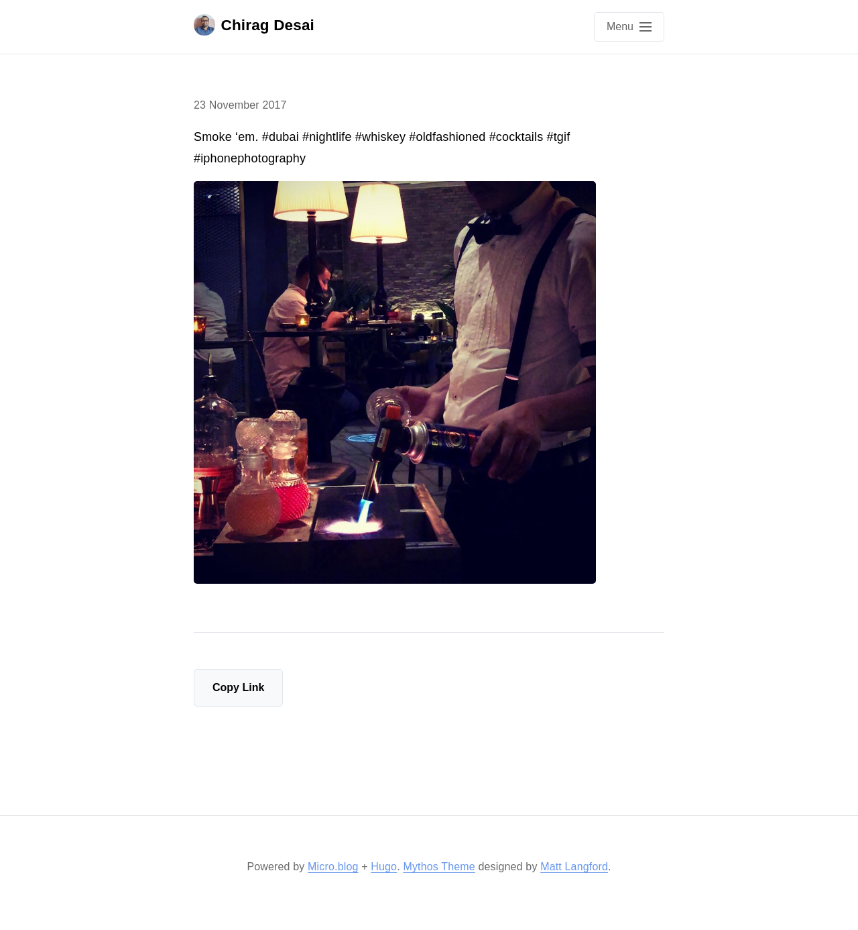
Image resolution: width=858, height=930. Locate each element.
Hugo (384, 866)
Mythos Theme (439, 866)
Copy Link (238, 687)
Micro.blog (333, 866)
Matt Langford (574, 866)
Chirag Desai (254, 25)
